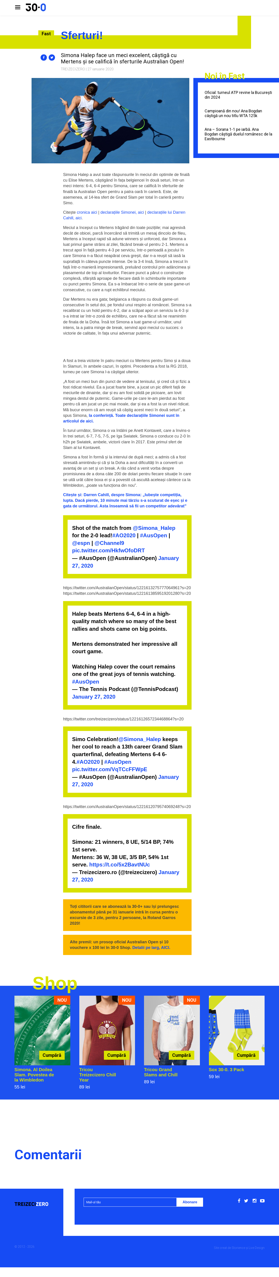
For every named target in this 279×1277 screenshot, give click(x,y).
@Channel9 (109, 543)
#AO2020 (124, 535)
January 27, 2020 (93, 697)
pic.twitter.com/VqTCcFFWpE (109, 769)
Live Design (257, 1248)
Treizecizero (73, 69)
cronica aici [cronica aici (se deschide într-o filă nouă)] (87, 212)
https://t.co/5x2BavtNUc (119, 865)
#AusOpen (153, 535)
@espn (81, 543)
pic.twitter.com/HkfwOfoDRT (108, 550)
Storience (238, 1248)
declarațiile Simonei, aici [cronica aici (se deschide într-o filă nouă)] (122, 212)
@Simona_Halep (154, 528)
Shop (55, 983)
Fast (46, 33)
